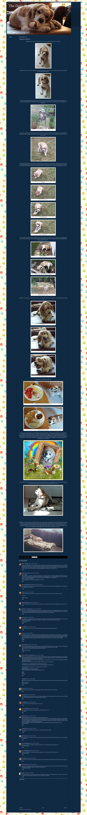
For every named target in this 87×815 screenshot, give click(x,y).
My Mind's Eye (24, 728)
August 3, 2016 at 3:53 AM (30, 678)
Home (43, 807)
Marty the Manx (24, 764)
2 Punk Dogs (24, 758)
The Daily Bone (20, 6)
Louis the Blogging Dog (26, 743)
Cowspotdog (24, 626)
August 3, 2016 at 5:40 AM (28, 688)
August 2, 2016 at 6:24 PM (29, 592)
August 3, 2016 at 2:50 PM (31, 728)
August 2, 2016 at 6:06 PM (38, 584)
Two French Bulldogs (25, 708)
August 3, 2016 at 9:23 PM (34, 743)
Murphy (23, 592)
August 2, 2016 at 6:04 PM (35, 573)
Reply (23, 569)
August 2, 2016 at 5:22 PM (33, 563)
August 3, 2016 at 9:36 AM (31, 702)
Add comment (21, 779)
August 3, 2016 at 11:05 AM (34, 708)
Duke (23, 688)
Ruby (23, 633)
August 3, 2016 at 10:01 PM (31, 758)
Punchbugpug (24, 702)
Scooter (23, 617)
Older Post (65, 807)
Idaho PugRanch (25, 644)
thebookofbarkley (40, 436)
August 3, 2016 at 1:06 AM (39, 655)
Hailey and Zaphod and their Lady (28, 584)
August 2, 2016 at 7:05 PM (29, 617)
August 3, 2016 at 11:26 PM (32, 764)
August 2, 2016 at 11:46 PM (28, 633)
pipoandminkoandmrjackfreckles (38, 437)
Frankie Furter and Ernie (26, 573)
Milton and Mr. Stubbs (25, 602)
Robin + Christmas (25, 563)
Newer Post (21, 807)
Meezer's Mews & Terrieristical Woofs (28, 655)
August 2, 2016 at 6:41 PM (34, 602)
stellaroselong (24, 735)
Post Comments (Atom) (27, 809)
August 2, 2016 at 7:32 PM (31, 626)
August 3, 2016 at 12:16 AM (32, 644)
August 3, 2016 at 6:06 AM (30, 694)
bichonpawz (24, 694)
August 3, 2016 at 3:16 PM (31, 735)
